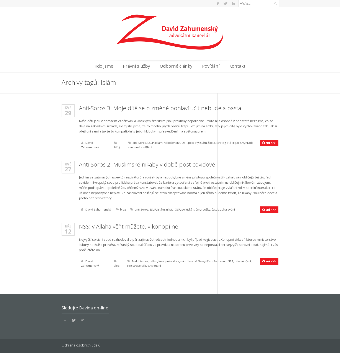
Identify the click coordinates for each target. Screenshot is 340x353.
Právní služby (136, 66)
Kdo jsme (104, 66)
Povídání (210, 66)
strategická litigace (227, 143)
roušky (203, 209)
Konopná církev (167, 261)
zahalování (225, 209)
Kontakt (237, 66)
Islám (158, 143)
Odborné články (176, 66)
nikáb (168, 209)
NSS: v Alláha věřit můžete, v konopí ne (128, 226)
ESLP (150, 143)
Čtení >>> (269, 143)
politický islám (196, 143)
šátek (213, 209)
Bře (68, 225)
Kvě (68, 107)
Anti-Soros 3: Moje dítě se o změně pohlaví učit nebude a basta (159, 108)
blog (117, 147)
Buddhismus (139, 261)
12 (68, 230)
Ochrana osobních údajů (81, 344)
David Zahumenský (98, 209)
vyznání (155, 265)
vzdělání (145, 147)
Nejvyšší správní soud (211, 261)
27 (68, 168)
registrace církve (138, 265)
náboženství (171, 143)
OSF (183, 143)
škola (209, 143)
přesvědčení (241, 261)
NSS (229, 261)
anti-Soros (139, 143)
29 (68, 112)
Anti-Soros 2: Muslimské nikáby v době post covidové (146, 164)
